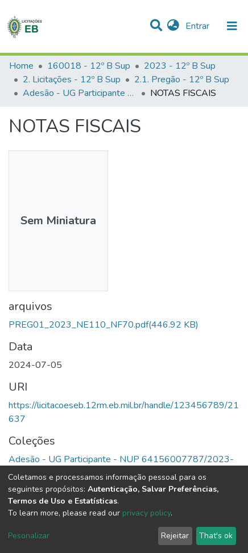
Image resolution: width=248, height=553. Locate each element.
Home (21, 66)
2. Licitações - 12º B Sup (72, 79)
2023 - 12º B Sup (180, 66)
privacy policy (146, 513)
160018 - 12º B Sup (88, 66)
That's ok (216, 535)
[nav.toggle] (232, 26)
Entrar (198, 26)
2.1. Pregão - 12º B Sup (181, 79)
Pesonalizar (28, 535)
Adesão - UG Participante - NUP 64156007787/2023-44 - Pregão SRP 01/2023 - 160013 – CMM (80, 93)
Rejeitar (175, 535)
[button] (173, 26)
